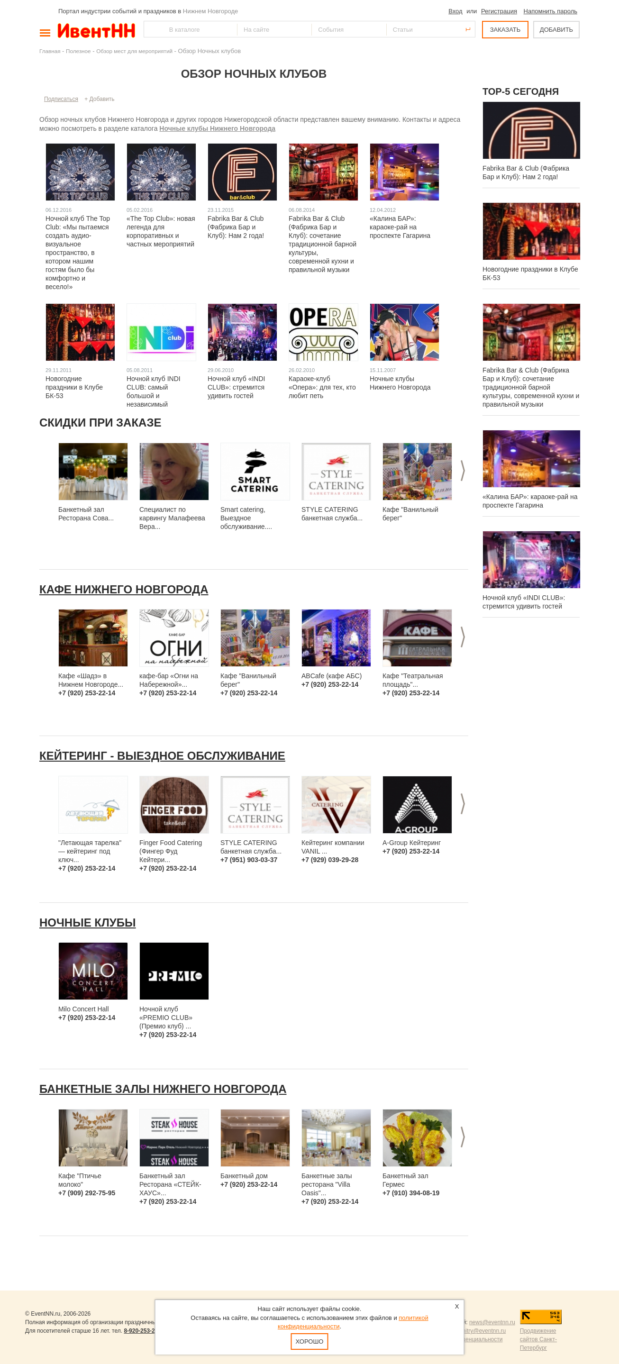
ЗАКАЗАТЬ (505, 29)
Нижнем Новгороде (210, 11)
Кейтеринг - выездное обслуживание (162, 755)
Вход (455, 11)
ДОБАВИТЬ (556, 29)
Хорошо (310, 1341)
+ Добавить (99, 99)
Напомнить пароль (550, 11)
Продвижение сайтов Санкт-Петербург (538, 1339)
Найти (151, 29)
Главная (49, 51)
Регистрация (499, 11)
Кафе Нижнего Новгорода (124, 589)
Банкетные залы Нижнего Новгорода (162, 1088)
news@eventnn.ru (492, 1322)
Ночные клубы (87, 922)
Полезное (78, 51)
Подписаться (61, 99)
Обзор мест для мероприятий (134, 51)
